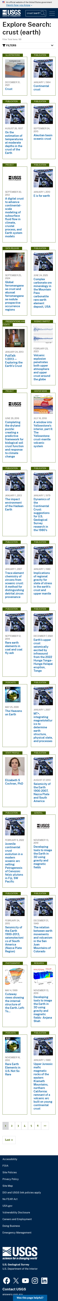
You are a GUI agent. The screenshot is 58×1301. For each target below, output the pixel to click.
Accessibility (9, 1159)
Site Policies (9, 1172)
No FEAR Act (9, 1199)
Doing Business (11, 1226)
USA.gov (7, 1205)
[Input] (36, 13)
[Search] (43, 13)
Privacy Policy (10, 1179)
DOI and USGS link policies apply (21, 1192)
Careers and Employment (17, 1219)
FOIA (5, 1165)
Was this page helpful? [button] (30, 1297)
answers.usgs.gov (12, 1294)
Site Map (7, 1186)
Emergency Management (16, 1232)
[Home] (11, 15)
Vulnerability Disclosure (16, 1212)
